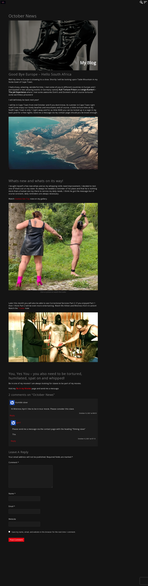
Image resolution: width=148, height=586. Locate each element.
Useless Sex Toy (22, 198)
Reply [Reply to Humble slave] (12, 415)
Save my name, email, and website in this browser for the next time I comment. (44, 532)
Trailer (21, 308)
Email (12, 506)
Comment (14, 462)
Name (12, 493)
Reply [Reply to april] (13, 441)
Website (12, 519)
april (18, 422)
